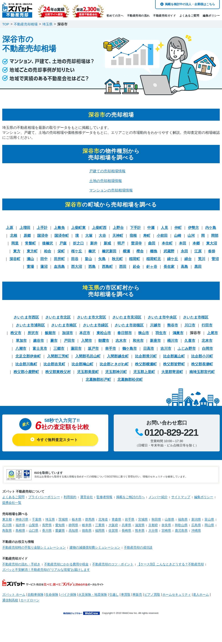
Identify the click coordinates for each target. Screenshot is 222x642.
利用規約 (70, 497)
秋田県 (156, 519)
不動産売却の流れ (138, 15)
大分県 (153, 530)
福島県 (183, 519)
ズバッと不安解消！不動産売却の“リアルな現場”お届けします (46, 569)
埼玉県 (50, 519)
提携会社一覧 (11, 502)
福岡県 (100, 530)
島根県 (20, 530)
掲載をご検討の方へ (130, 497)
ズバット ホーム (13, 594)
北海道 (103, 519)
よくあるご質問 (189, 15)
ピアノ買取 (152, 594)
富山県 (209, 519)
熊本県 (140, 530)
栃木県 (76, 519)
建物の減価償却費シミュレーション (95, 547)
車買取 (125, 594)
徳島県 (87, 530)
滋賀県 (140, 525)
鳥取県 (7, 530)
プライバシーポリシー (44, 497)
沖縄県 (196, 530)
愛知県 (60, 525)
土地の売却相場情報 (105, 181)
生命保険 (52, 594)
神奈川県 (22, 519)
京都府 (153, 525)
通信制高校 (10, 600)
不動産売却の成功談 (138, 547)
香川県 (47, 530)
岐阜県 (87, 525)
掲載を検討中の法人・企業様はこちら (190, 4)
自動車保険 (35, 594)
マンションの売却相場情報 (111, 190)
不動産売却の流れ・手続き (21, 564)
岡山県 (209, 525)
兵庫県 (126, 525)
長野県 (47, 525)
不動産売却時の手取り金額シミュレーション (34, 547)
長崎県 (126, 530)
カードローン (29, 600)
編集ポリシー (211, 15)
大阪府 (113, 525)
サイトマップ (180, 497)
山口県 (33, 530)
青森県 (116, 519)
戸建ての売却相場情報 (107, 171)
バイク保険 (68, 594)
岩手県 (129, 519)
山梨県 (33, 525)
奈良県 (166, 525)
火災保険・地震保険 (92, 594)
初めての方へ (114, 15)
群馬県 (90, 519)
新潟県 (196, 519)
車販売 (137, 594)
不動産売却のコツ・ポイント (112, 564)
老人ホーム (201, 594)
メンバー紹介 (158, 497)
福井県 (20, 525)
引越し (114, 594)
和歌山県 (181, 525)
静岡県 (73, 525)
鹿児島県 (181, 530)
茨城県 (63, 519)
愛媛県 (60, 530)
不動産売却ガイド (164, 15)
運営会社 (86, 497)
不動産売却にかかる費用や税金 (66, 564)
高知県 (73, 530)
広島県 (196, 525)
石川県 (7, 525)
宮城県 (143, 519)
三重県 (100, 525)
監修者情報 (104, 497)
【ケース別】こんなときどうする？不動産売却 (170, 564)
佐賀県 (113, 530)
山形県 (169, 519)
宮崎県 (166, 530)
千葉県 (36, 519)
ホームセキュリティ (176, 594)
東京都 (7, 519)
